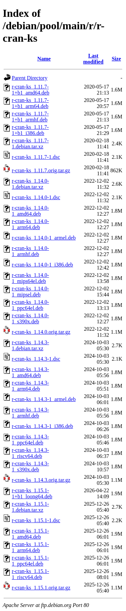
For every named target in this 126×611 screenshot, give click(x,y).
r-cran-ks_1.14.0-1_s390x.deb (30, 318)
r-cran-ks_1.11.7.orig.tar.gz (41, 170)
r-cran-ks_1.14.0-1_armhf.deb (30, 251)
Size (116, 59)
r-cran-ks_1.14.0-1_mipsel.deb (30, 291)
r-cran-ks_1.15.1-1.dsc (36, 520)
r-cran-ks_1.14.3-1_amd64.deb (30, 372)
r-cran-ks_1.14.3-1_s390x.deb (30, 466)
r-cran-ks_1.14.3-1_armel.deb (44, 399)
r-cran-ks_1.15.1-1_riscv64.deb (30, 574)
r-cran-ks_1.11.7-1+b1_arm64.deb (30, 103)
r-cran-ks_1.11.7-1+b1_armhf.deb (30, 116)
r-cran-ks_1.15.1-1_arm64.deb (30, 547)
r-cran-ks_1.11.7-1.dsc (36, 157)
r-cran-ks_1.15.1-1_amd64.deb (30, 534)
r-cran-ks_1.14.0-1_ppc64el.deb (30, 305)
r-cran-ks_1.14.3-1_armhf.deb (30, 413)
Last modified (93, 59)
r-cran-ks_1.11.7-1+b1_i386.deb (30, 130)
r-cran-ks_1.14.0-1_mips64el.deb (30, 278)
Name (44, 59)
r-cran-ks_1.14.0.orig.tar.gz (41, 332)
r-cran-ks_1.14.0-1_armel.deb (44, 238)
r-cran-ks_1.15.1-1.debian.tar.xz (30, 507)
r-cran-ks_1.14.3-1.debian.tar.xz (30, 345)
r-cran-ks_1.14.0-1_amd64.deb (30, 211)
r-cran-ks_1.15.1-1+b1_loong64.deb (32, 493)
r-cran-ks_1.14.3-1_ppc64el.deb (30, 439)
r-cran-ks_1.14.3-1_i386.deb (42, 426)
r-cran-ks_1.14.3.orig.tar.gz (41, 480)
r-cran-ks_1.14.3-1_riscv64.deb (30, 453)
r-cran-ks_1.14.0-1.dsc (36, 197)
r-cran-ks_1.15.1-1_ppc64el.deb (30, 561)
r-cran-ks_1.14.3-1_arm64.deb (30, 386)
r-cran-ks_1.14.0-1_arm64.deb (30, 224)
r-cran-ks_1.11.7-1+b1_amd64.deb (30, 90)
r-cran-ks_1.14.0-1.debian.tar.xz (30, 184)
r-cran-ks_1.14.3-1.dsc (36, 359)
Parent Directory (29, 78)
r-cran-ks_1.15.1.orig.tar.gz (41, 587)
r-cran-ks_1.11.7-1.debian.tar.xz (30, 143)
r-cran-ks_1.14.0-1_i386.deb (42, 264)
